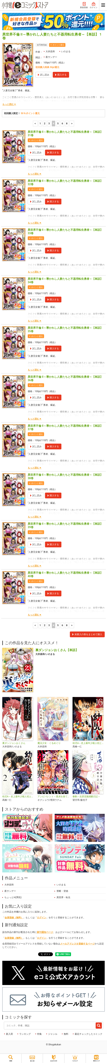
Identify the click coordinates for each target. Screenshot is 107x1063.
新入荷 (9, 1034)
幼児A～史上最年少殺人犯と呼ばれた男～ (18, 796)
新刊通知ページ (45, 932)
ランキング (25, 1034)
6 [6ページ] (62, 123)
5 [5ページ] (58, 123)
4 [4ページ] (53, 123)
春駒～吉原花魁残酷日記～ (86, 796)
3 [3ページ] (49, 123)
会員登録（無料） (14, 917)
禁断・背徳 (62, 891)
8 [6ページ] (67, 123)
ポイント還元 (58, 45)
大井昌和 (50, 51)
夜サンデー (51, 57)
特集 (39, 1034)
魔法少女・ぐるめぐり (49, 743)
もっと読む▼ (9, 104)
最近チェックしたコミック (88, 1034)
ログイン (93, 5)
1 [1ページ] (40, 123)
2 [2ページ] (44, 123)
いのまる (65, 51)
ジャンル (52, 1034)
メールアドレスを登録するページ (77, 943)
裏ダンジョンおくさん (13, 743)
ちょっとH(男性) (13, 897)
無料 (66, 1034)
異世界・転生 (63, 897)
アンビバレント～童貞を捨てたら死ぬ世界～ (54, 796)
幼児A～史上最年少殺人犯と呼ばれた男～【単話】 (89, 743)
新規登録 (84, 5)
